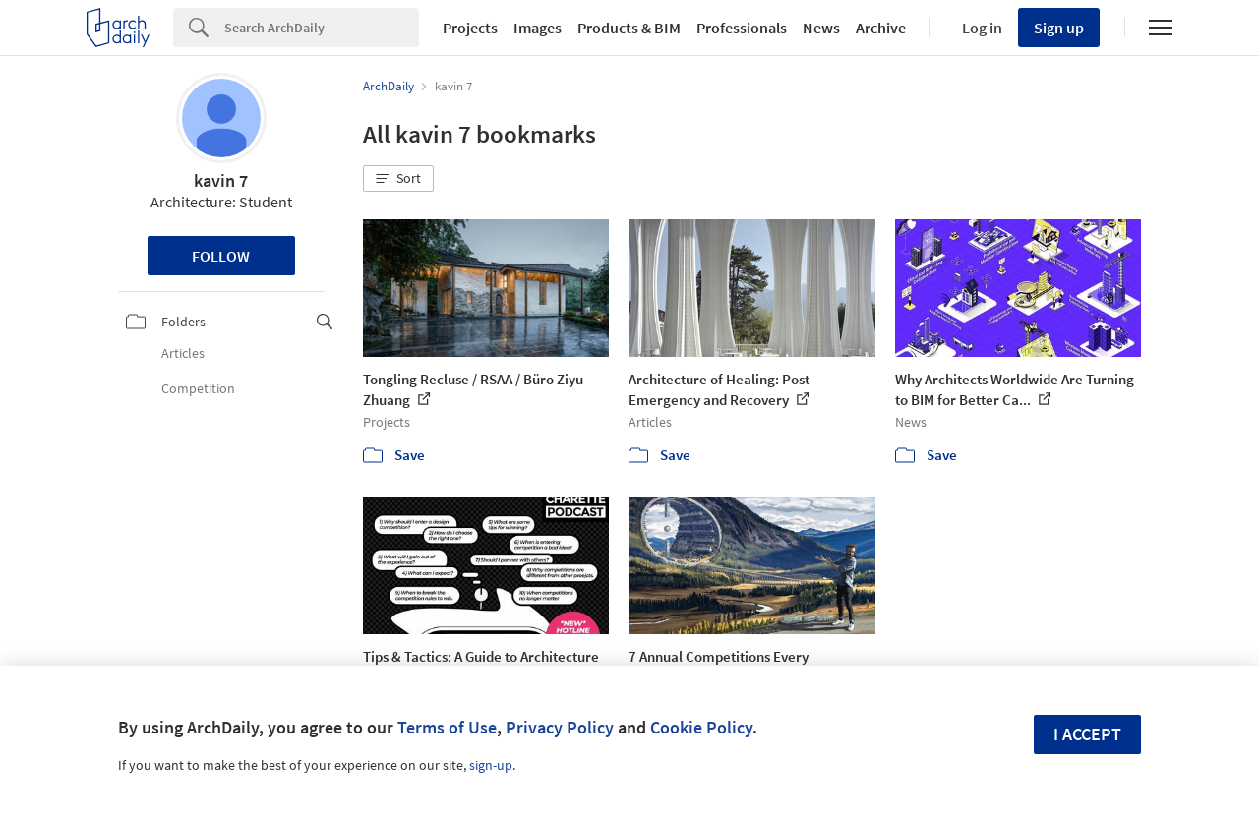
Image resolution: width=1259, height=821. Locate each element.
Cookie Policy (701, 727)
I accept (1087, 734)
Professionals (741, 27)
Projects (470, 27)
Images (537, 27)
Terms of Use (447, 727)
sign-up (490, 765)
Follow (221, 255)
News (821, 27)
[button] (398, 179)
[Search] (321, 27)
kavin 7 (221, 180)
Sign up (1059, 27)
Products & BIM (629, 27)
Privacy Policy (560, 727)
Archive (881, 27)
